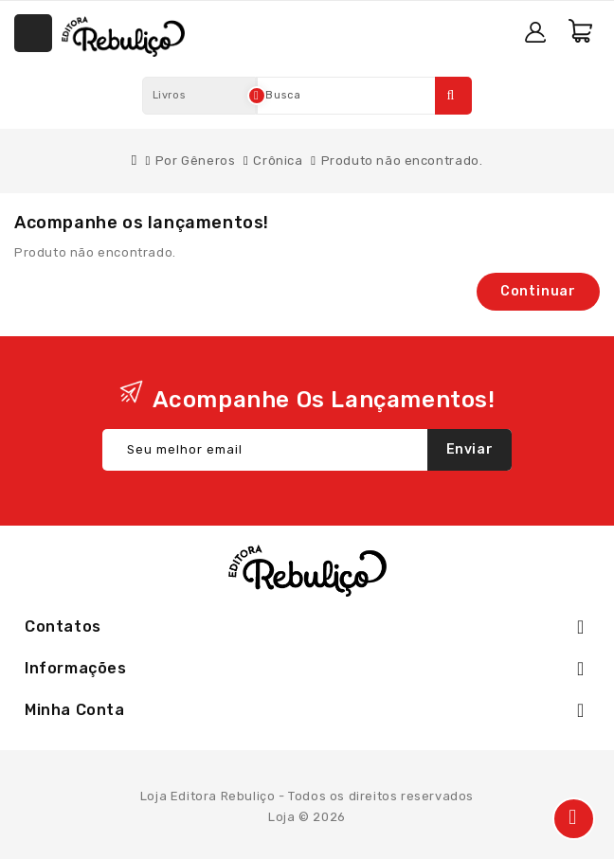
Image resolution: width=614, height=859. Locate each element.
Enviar (470, 449)
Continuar (538, 291)
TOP (573, 818)
